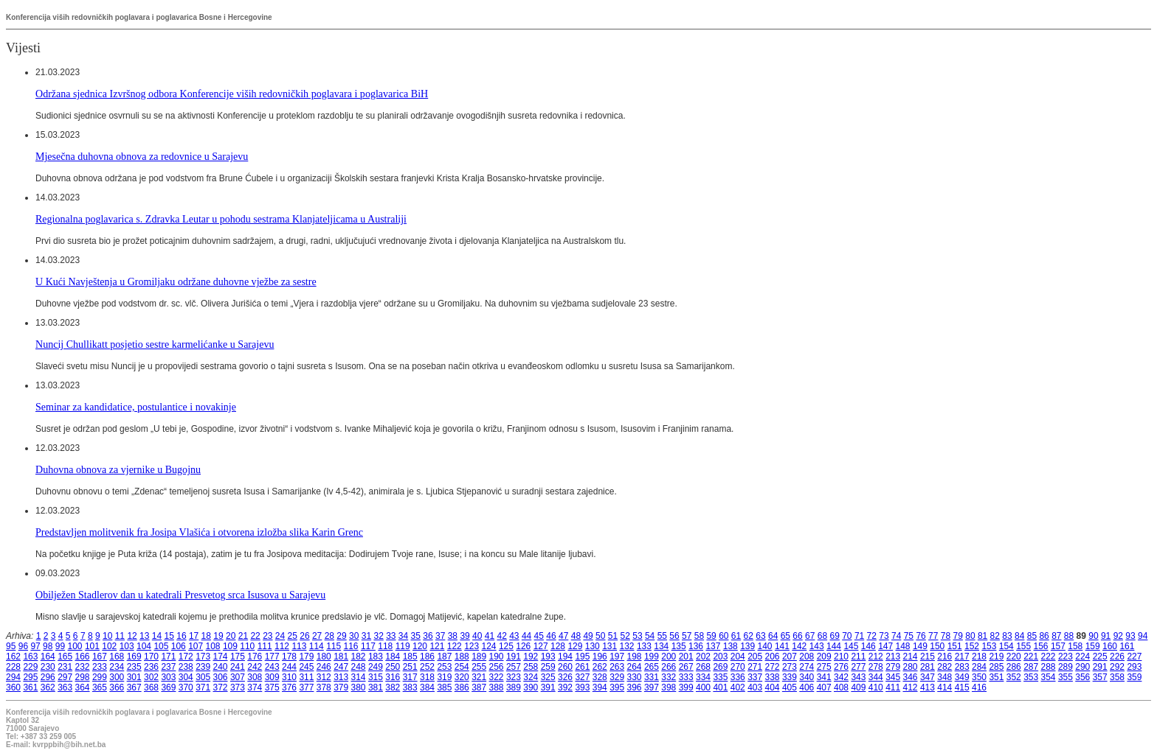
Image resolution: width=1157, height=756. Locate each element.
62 (748, 636)
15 (169, 636)
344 (875, 677)
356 (1082, 677)
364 (82, 687)
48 (576, 636)
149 (920, 646)
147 (885, 646)
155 (1023, 646)
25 (292, 636)
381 (375, 687)
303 (168, 677)
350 (979, 677)
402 (738, 687)
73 (883, 636)
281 (927, 667)
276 (841, 667)
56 (674, 636)
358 (1117, 677)
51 (613, 636)
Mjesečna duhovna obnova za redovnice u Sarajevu (141, 156)
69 (834, 636)
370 (186, 687)
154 (1006, 646)
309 (272, 677)
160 (1109, 646)
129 (574, 646)
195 (582, 656)
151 (954, 646)
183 (375, 656)
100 (75, 646)
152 (971, 646)
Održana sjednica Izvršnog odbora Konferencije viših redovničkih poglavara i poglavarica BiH (231, 93)
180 (324, 656)
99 (60, 646)
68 (822, 636)
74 (896, 636)
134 (661, 646)
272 (772, 667)
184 (392, 656)
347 (927, 677)
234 (116, 667)
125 (506, 646)
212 (875, 656)
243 (272, 667)
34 (403, 636)
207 (789, 656)
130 (592, 646)
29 (341, 636)
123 (471, 646)
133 (644, 646)
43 (514, 636)
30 (354, 636)
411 (892, 687)
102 (109, 646)
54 (650, 636)
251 (410, 667)
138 (730, 646)
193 (548, 656)
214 (910, 656)
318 (427, 677)
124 (489, 646)
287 (1030, 667)
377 (306, 687)
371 (203, 687)
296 (48, 677)
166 (82, 656)
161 (1126, 646)
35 (416, 636)
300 (116, 677)
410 (875, 687)
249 (375, 667)
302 (151, 677)
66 (797, 636)
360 (13, 687)
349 (962, 677)
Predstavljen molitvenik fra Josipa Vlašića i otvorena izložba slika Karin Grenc (199, 532)
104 (144, 646)
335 (720, 677)
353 (1030, 677)
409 (858, 687)
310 (289, 677)
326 (565, 677)
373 (237, 687)
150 (937, 646)
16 (181, 636)
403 (754, 687)
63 (760, 636)
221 (1030, 656)
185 (410, 656)
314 (358, 677)
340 (806, 677)
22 (255, 636)
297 (65, 677)
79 (958, 636)
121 (436, 646)
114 (316, 646)
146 (868, 646)
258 (530, 667)
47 (563, 636)
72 (872, 636)
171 (168, 656)
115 (333, 646)
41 (489, 636)
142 (799, 646)
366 (116, 687)
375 (272, 687)
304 (186, 677)
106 (178, 646)
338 (772, 677)
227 (1134, 656)
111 (265, 646)
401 (720, 687)
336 (738, 677)
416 (979, 687)
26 (304, 636)
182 (358, 656)
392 (565, 687)
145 (850, 646)
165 (65, 656)
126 (523, 646)
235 (134, 667)
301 (134, 677)
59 (711, 636)
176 (254, 656)
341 (824, 677)
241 (237, 667)
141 (782, 646)
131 (609, 646)
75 (908, 636)
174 (220, 656)
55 (662, 636)
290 (1082, 667)
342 (841, 677)
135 (678, 646)
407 (824, 687)
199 (651, 656)
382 (392, 687)
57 (686, 636)
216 (944, 656)
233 (99, 667)
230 (48, 667)
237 (168, 667)
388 (496, 687)
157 (1058, 646)
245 (306, 667)
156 (1041, 646)
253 (444, 667)
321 (479, 677)
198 (634, 656)
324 (530, 677)
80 (970, 636)
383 (410, 687)
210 (841, 656)
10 (107, 636)
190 (496, 656)
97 (35, 646)
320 (462, 677)
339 (789, 677)
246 (324, 667)
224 (1082, 656)
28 (329, 636)
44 (526, 636)
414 (944, 687)
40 (477, 636)
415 (962, 687)
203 (720, 656)
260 (565, 667)
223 (1065, 656)
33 (391, 636)
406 (806, 687)
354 (1048, 677)
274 (806, 667)
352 (1013, 677)
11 (120, 636)
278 (875, 667)
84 (1019, 636)
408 (841, 687)
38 (452, 636)
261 (582, 667)
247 (341, 667)
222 (1048, 656)
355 (1065, 677)
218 (979, 656)
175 (237, 656)
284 (979, 667)
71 (859, 636)
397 (651, 687)
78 (945, 636)
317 (410, 677)
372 (220, 687)
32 (378, 636)
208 (806, 656)
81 (982, 636)
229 (30, 667)
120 (419, 646)
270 (738, 667)
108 (213, 646)
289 (1065, 667)
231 (65, 667)
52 (625, 636)
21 (243, 636)
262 (600, 667)
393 (582, 687)
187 (444, 656)
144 (833, 646)
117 (368, 646)
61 (736, 636)
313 (341, 677)
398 (668, 687)
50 (600, 636)
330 (634, 677)
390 (530, 687)
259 (548, 667)
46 (551, 636)
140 (765, 646)
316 (392, 677)
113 (298, 646)
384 (427, 687)
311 (306, 677)
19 (218, 636)
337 (754, 677)
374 (254, 687)
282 (944, 667)
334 (703, 677)
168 (116, 656)
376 (289, 687)
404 (772, 687)
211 (858, 656)
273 (789, 667)
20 (230, 636)
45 (539, 636)
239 (203, 667)
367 (134, 687)
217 (962, 656)
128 (557, 646)
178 (289, 656)
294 (13, 677)
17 (193, 636)
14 (157, 636)
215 (927, 656)
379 (341, 687)
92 (1118, 636)
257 (513, 667)
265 (651, 667)
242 (254, 667)
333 (686, 677)
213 (892, 656)
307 (237, 677)
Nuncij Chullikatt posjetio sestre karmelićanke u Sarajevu (154, 344)
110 (247, 646)
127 (540, 646)
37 (440, 636)
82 (995, 636)
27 (317, 636)
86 (1044, 636)
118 (385, 646)
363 (65, 687)
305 (203, 677)
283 (962, 667)
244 (289, 667)
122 (454, 646)
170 (151, 656)
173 (203, 656)
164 (48, 656)
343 (858, 677)
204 (738, 656)
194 (565, 656)
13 (144, 636)
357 (1100, 677)
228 (13, 667)
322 (496, 677)
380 (358, 687)
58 (699, 636)
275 (824, 667)
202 (703, 656)
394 (600, 687)
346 (910, 677)
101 (92, 646)
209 (824, 656)
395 (616, 687)
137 (712, 646)
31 (366, 636)
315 (375, 677)
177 (272, 656)
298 (82, 677)
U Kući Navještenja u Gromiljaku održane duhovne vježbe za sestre (176, 281)
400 (703, 687)
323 (513, 677)
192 (530, 656)
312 (324, 677)
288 (1048, 667)
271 (754, 667)
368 (151, 687)
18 (206, 636)
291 (1100, 667)
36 (427, 636)
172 (186, 656)
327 (582, 677)
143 (816, 646)
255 (479, 667)
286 (1013, 667)
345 (892, 677)
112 (281, 646)
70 (847, 636)
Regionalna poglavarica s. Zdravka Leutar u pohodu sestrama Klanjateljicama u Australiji (221, 219)
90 (1093, 636)
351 (996, 677)
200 (668, 656)
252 (427, 667)
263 (616, 667)
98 (47, 646)
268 (703, 667)
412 (910, 687)
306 (220, 677)
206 (772, 656)
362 (48, 687)
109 (230, 646)
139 (747, 646)
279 (892, 667)
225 (1100, 656)
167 (99, 656)
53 (637, 636)
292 (1117, 667)
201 (686, 656)
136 (695, 646)
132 (627, 646)
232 (82, 667)
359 (1134, 677)
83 (1007, 636)
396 (634, 687)
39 (464, 636)
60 (723, 636)
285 (996, 667)
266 (668, 667)
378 (324, 687)
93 (1130, 636)
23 (267, 636)
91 (1106, 636)
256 (496, 667)
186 (427, 656)
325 (548, 677)
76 (920, 636)
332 (668, 677)
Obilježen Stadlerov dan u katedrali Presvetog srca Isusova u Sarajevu (180, 595)
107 (195, 646)
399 (686, 687)
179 (306, 656)
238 (186, 667)
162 (13, 656)
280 (910, 667)
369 (168, 687)
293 (1134, 667)
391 (548, 687)
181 (341, 656)
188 (462, 656)
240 (220, 667)
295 (30, 677)
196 (600, 656)
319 (444, 677)
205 (754, 656)
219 (996, 656)
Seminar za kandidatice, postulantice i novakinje (135, 407)
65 (785, 636)
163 (30, 656)
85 (1032, 636)
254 (462, 667)
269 (720, 667)
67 (810, 636)
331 (651, 677)
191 (513, 656)
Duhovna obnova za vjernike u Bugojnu (118, 469)
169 (134, 656)
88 (1069, 636)
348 (944, 677)
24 (280, 636)
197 (616, 656)
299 (99, 677)
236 (151, 667)
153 (988, 646)
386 (462, 687)
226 (1117, 656)
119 (403, 646)
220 (1013, 656)
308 (254, 677)
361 (30, 687)
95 (10, 646)
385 (444, 687)
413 (927, 687)
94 (1142, 636)
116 (351, 646)
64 (773, 636)
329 (616, 677)
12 (132, 636)
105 (160, 646)
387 (479, 687)
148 (903, 646)
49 (588, 636)
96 (23, 646)
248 (358, 667)
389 (513, 687)
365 (99, 687)
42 (501, 636)
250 (392, 667)
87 (1056, 636)
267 (686, 667)
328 (600, 677)
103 (127, 646)
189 (479, 656)
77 (933, 636)
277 (858, 667)
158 (1075, 646)
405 (789, 687)
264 (634, 667)
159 (1092, 646)
